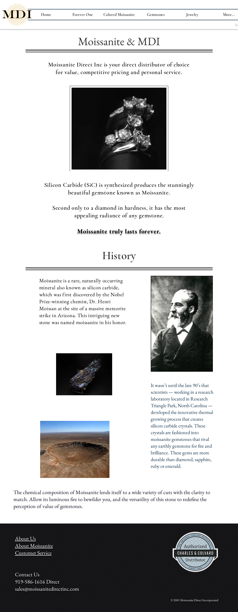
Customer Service (33, 552)
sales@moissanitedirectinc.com (47, 588)
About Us (25, 538)
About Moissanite (34, 545)
